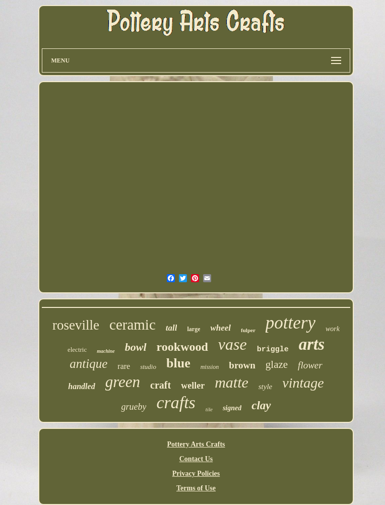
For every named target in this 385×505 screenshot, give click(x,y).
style (266, 387)
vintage (303, 383)
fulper (248, 330)
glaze (277, 364)
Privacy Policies (196, 473)
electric (77, 349)
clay (261, 405)
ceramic (132, 325)
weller (193, 386)
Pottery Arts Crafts (196, 444)
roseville (75, 325)
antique (88, 363)
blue (178, 363)
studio (148, 366)
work (333, 329)
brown (242, 365)
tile (209, 409)
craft (160, 385)
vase (232, 344)
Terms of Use (196, 488)
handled (81, 386)
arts (312, 344)
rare (123, 366)
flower (310, 365)
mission (210, 366)
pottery (290, 323)
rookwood (182, 346)
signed (232, 408)
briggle (273, 349)
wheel (220, 328)
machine (106, 351)
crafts (175, 402)
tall (171, 328)
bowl (136, 347)
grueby (133, 407)
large (193, 329)
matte (231, 382)
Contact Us (196, 459)
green (122, 382)
